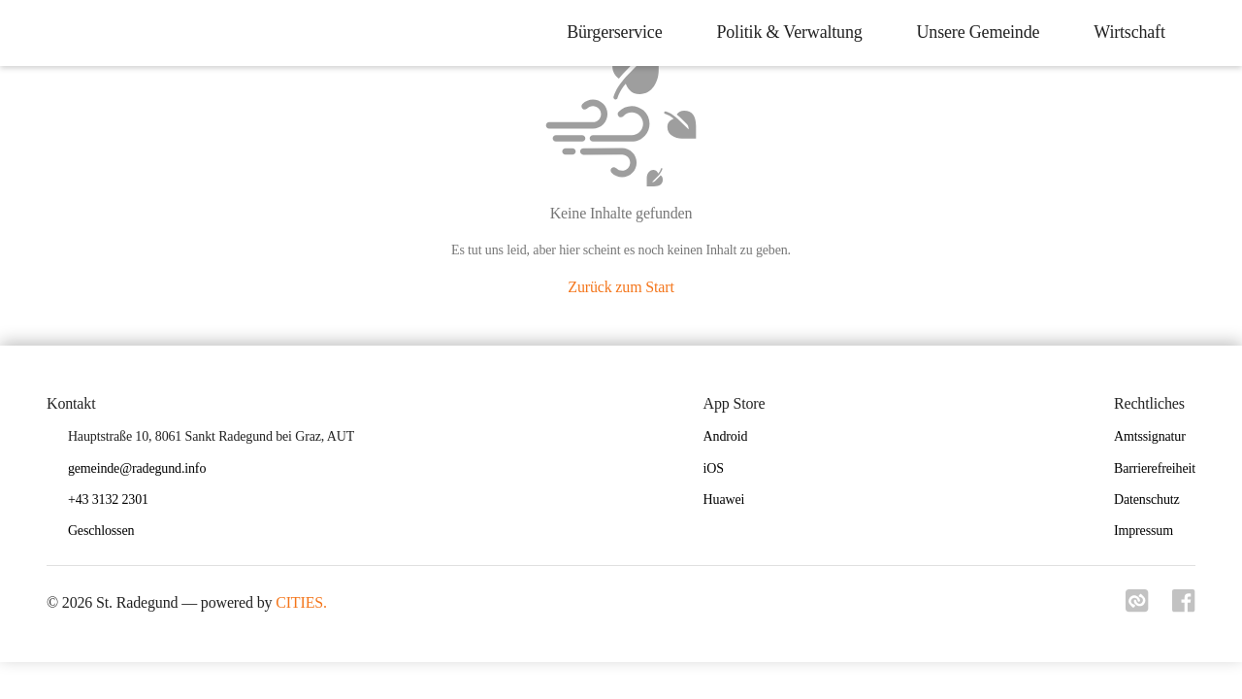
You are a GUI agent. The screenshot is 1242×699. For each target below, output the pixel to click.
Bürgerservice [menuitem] (613, 32)
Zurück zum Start (620, 287)
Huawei (724, 499)
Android (725, 436)
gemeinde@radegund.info (137, 468)
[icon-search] (1209, 33)
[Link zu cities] (1137, 606)
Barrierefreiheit (1154, 468)
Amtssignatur (1150, 436)
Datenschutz (1147, 499)
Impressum (1143, 530)
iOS (713, 468)
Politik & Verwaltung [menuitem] (789, 32)
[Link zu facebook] (1183, 606)
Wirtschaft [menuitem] (1129, 32)
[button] (108, 531)
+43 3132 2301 (108, 499)
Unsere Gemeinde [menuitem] (977, 32)
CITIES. (301, 602)
